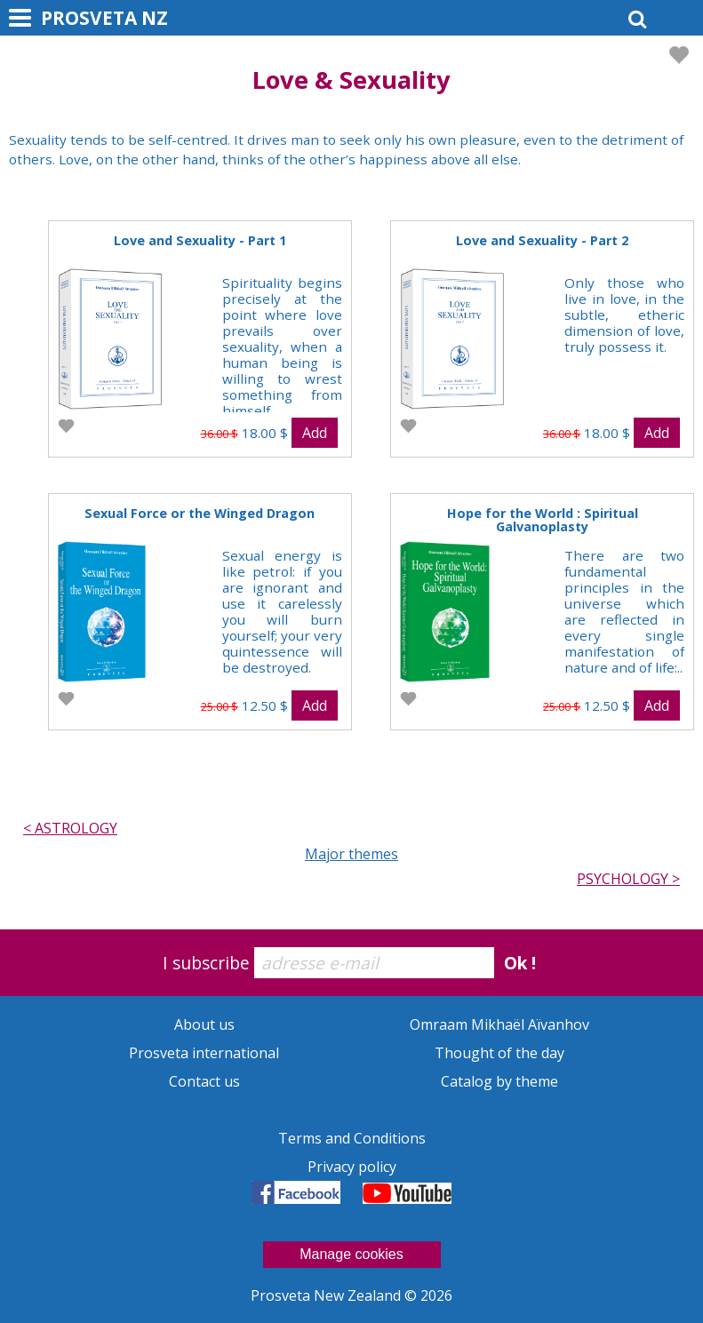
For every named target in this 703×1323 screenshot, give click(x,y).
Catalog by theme (499, 1081)
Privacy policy (352, 1166)
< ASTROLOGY (70, 828)
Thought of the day (499, 1053)
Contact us (204, 1081)
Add (314, 432)
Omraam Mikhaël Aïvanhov (499, 1024)
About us (204, 1024)
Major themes (351, 854)
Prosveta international (204, 1053)
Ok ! (520, 963)
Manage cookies (351, 1254)
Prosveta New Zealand (327, 1295)
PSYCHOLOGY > (628, 879)
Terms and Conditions (352, 1138)
